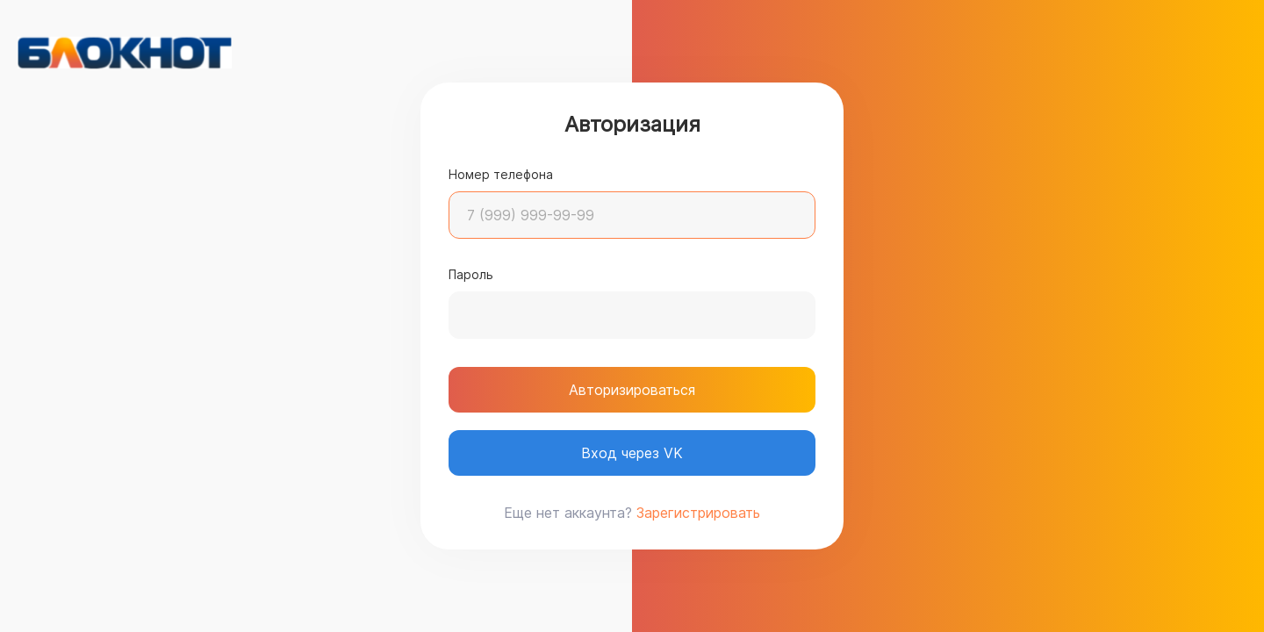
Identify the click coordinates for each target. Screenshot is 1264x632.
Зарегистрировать (698, 512)
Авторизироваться (632, 390)
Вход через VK (632, 453)
